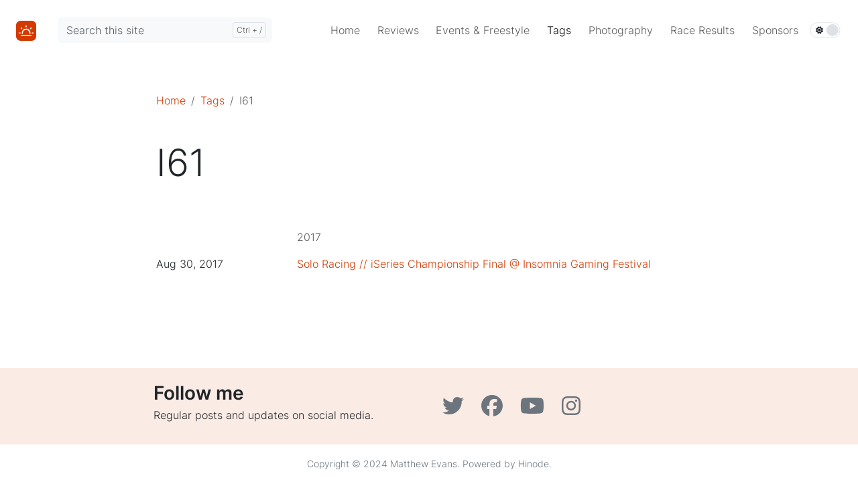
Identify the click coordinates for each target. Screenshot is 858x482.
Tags (212, 100)
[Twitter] (456, 410)
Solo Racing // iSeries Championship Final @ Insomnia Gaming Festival (474, 263)
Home (171, 100)
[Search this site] (165, 30)
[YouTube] (535, 410)
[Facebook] (495, 410)
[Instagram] (572, 410)
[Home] (26, 29)
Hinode (533, 463)
